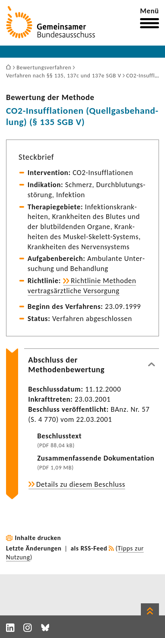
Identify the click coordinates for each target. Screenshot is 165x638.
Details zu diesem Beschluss (80, 484)
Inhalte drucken (38, 538)
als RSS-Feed (89, 548)
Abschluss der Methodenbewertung (66, 364)
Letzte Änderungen (34, 548)
